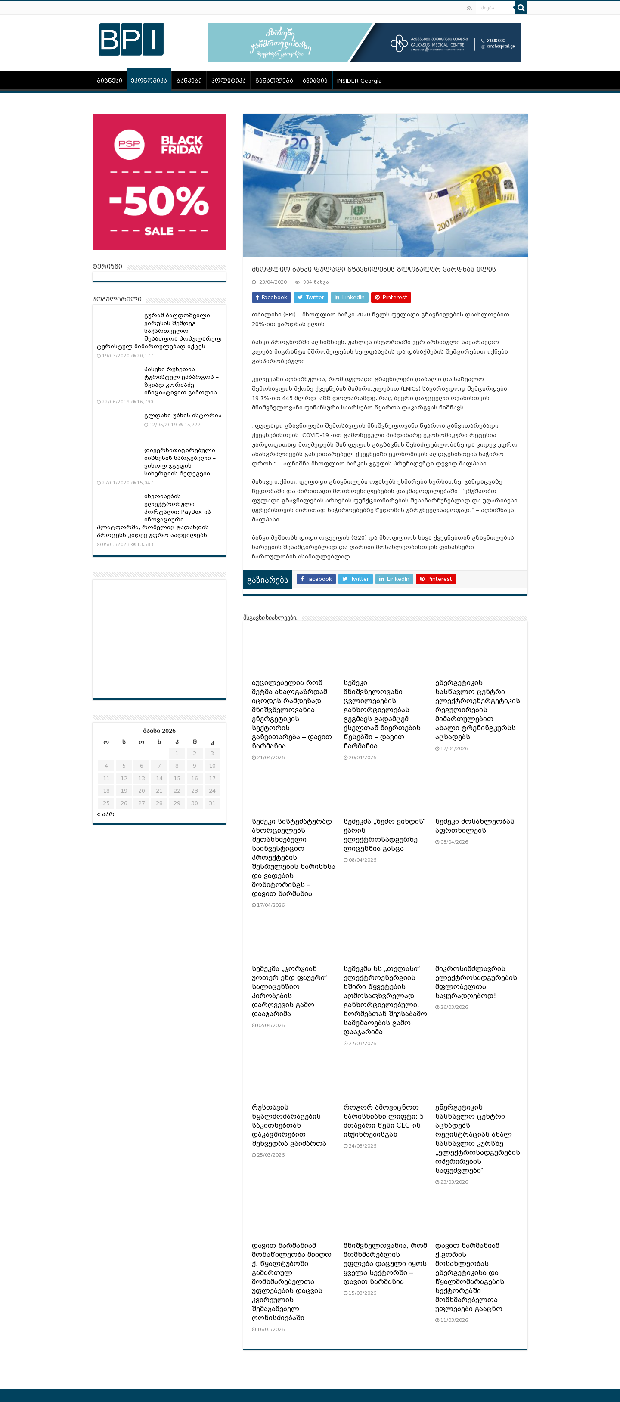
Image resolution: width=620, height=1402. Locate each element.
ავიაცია (315, 80)
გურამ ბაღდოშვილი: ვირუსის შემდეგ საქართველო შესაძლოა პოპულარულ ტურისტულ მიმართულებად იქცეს (159, 331)
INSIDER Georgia (359, 80)
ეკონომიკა (149, 80)
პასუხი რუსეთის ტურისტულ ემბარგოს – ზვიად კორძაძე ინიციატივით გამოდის (181, 381)
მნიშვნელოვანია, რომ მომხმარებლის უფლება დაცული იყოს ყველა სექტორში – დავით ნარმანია (385, 1264)
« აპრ (106, 814)
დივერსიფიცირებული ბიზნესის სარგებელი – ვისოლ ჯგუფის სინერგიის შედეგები (180, 462)
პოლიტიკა (228, 80)
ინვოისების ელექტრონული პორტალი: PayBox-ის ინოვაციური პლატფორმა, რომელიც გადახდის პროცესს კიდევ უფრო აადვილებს (154, 516)
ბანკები (189, 80)
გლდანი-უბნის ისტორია (183, 415)
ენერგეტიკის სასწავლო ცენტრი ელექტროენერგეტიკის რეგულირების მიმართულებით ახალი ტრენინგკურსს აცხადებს (477, 710)
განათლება (274, 80)
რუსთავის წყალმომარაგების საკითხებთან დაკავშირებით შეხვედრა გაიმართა (289, 1126)
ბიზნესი (109, 80)
